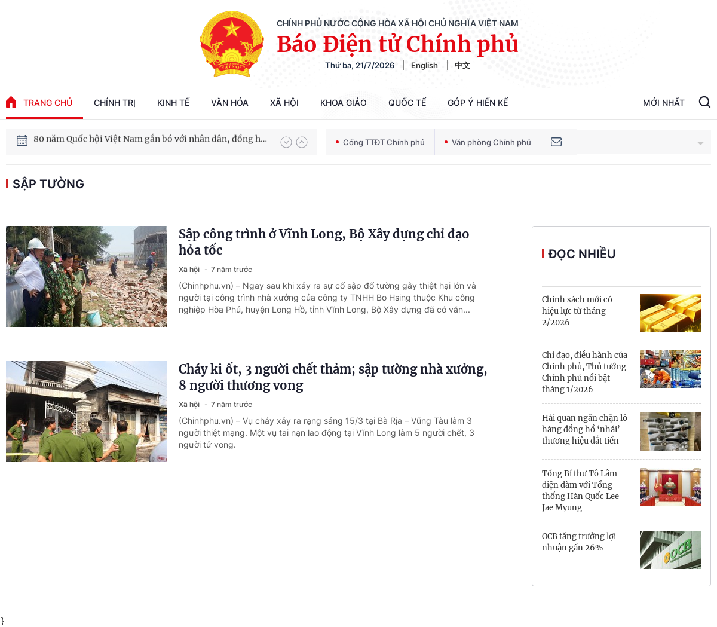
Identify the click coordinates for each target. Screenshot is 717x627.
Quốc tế (407, 102)
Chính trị (115, 102)
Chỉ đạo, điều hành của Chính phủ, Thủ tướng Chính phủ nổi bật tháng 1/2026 (584, 372)
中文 (462, 65)
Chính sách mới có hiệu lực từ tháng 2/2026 (577, 311)
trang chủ (39, 102)
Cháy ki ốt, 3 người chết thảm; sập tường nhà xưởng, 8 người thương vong (333, 377)
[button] (286, 142)
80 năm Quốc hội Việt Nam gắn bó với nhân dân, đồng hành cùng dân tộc (151, 141)
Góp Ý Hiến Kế (478, 102)
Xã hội (284, 102)
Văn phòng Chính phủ (488, 142)
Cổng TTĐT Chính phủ (380, 142)
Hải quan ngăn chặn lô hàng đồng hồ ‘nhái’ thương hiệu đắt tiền (584, 429)
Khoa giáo (343, 102)
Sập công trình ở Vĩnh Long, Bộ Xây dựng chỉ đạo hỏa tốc (324, 242)
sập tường (48, 184)
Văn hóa (230, 102)
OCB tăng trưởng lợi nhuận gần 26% (579, 542)
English (424, 65)
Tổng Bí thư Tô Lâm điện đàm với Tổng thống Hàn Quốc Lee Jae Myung (580, 491)
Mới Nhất (664, 102)
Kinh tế (173, 102)
